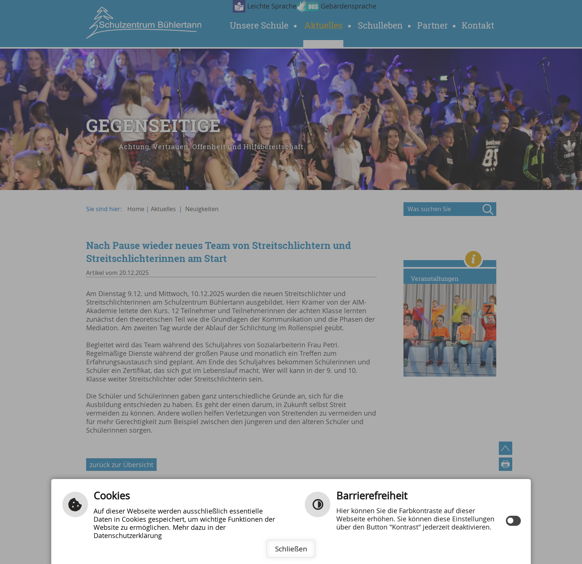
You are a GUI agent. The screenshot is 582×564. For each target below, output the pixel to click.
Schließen (291, 549)
